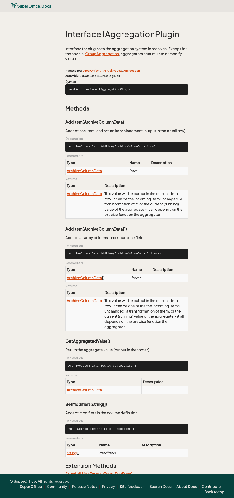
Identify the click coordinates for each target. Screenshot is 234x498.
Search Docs (160, 486)
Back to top (214, 492)
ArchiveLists (114, 70)
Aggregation (131, 70)
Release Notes (84, 486)
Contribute (211, 486)
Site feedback (132, 486)
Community (57, 486)
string (72, 453)
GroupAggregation (102, 54)
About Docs (186, 486)
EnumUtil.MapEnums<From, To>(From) (98, 473)
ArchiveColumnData (84, 171)
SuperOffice (90, 70)
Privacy (108, 486)
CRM (103, 70)
